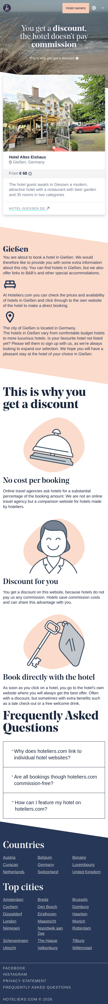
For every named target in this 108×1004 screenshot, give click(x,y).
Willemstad (82, 949)
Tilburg (78, 941)
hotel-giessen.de (29, 209)
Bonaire (79, 858)
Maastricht (47, 922)
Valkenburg (47, 949)
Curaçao (10, 865)
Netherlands (13, 873)
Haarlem (79, 915)
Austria (9, 858)
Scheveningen (15, 941)
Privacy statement (25, 982)
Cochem (10, 908)
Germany (46, 865)
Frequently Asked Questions (37, 988)
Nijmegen (11, 929)
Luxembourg (83, 865)
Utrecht (9, 949)
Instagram (15, 975)
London (9, 922)
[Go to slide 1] (54, 148)
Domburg (80, 908)
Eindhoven (47, 915)
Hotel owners (76, 8)
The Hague (47, 941)
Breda (43, 900)
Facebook (14, 969)
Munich (78, 922)
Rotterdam (81, 929)
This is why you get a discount (54, 58)
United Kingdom (86, 873)
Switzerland (48, 873)
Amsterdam (13, 900)
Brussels (80, 900)
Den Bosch (47, 908)
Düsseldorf (12, 915)
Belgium (45, 858)
